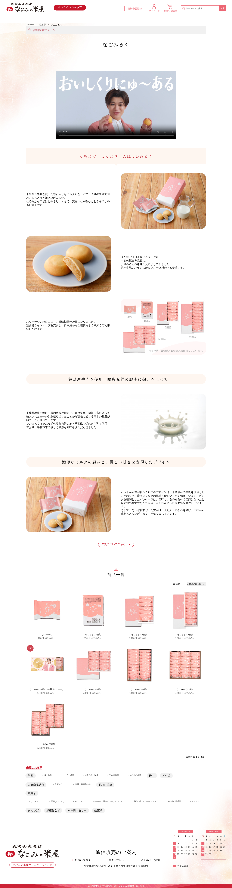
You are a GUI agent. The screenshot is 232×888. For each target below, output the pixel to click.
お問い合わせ (191, 19)
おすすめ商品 (101, 19)
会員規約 (143, 866)
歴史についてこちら (116, 544)
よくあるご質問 (149, 859)
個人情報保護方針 (125, 866)
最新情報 (71, 19)
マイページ (154, 11)
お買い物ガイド (161, 19)
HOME (41, 19)
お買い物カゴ (170, 11)
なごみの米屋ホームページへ (32, 864)
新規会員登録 (135, 8)
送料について (116, 859)
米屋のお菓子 (131, 19)
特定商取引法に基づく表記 (98, 866)
